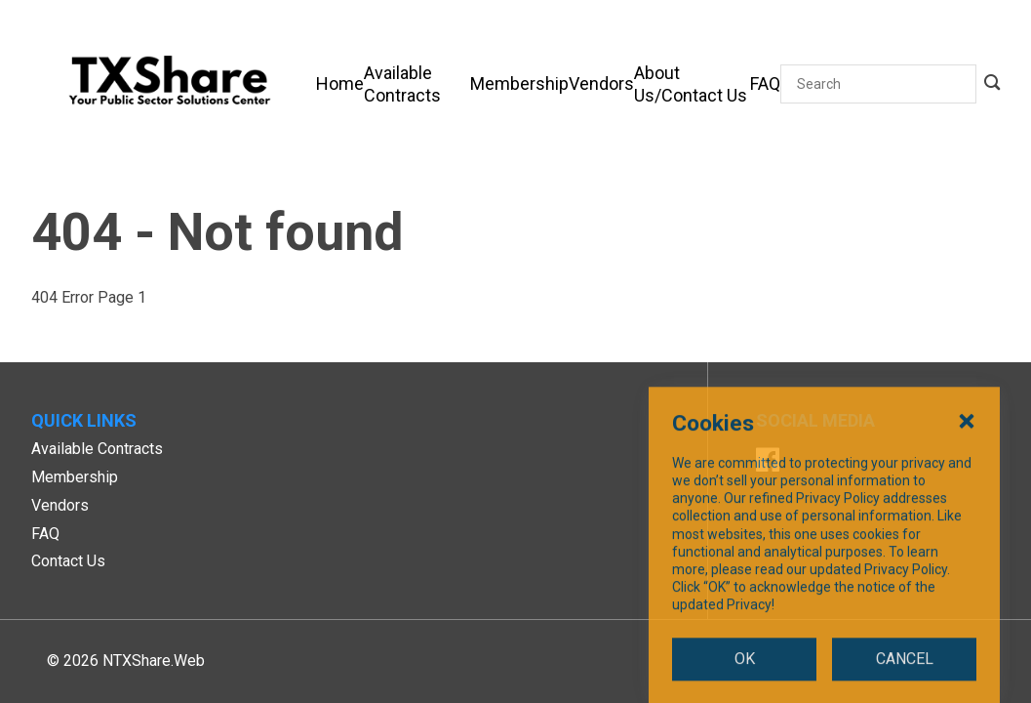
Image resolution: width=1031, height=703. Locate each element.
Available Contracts (97, 448)
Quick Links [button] (84, 420)
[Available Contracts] (417, 84)
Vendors (60, 505)
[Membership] (519, 84)
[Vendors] (601, 84)
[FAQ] (765, 84)
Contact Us (68, 561)
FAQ (45, 533)
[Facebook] (767, 462)
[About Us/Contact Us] (692, 84)
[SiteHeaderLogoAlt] (169, 84)
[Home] (340, 84)
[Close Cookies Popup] (966, 510)
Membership (74, 477)
